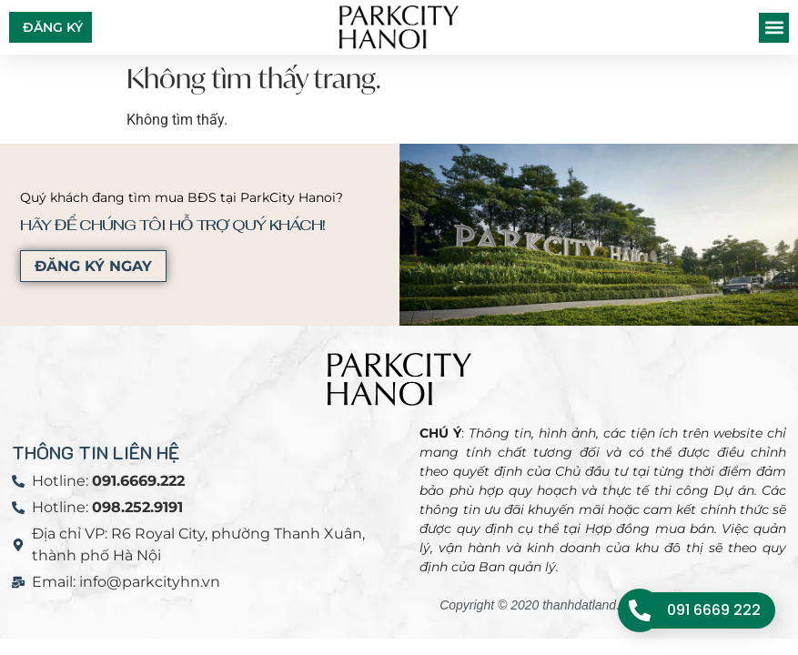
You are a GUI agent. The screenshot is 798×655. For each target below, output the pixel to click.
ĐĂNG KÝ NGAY (89, 266)
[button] (774, 28)
